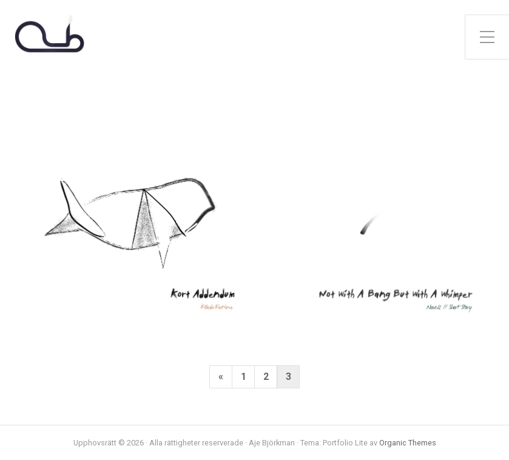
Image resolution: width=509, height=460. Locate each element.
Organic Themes (407, 442)
